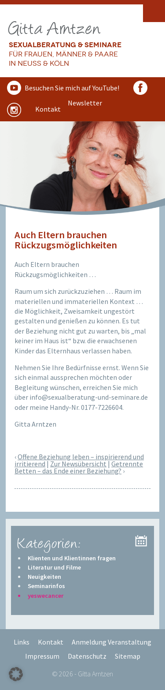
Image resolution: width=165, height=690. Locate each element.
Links (21, 642)
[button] (16, 674)
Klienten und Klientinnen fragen (72, 558)
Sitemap (127, 656)
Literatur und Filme (54, 567)
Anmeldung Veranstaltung (111, 642)
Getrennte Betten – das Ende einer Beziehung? (79, 467)
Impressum (42, 656)
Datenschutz (87, 656)
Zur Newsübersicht (78, 463)
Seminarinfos (46, 586)
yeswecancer (45, 596)
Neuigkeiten (44, 577)
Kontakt (50, 642)
